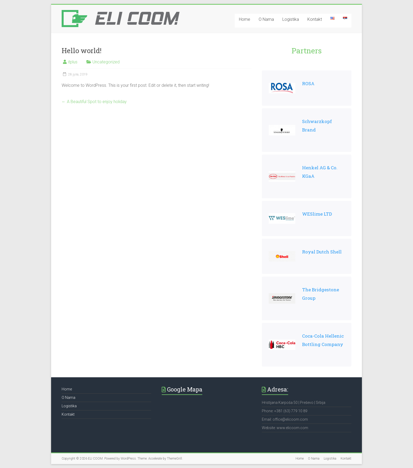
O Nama (266, 19)
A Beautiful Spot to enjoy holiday (94, 101)
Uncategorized (106, 61)
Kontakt (314, 19)
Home (244, 19)
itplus (72, 61)
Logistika (290, 19)
